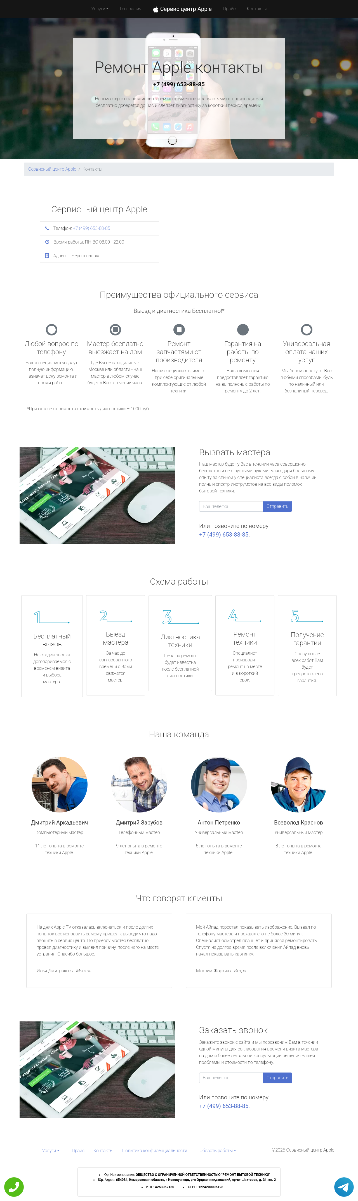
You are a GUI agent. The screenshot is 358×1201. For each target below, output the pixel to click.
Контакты (257, 8)
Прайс (229, 8)
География (130, 8)
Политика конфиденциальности (154, 1150)
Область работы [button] (216, 1150)
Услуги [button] (98, 8)
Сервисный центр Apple (52, 169)
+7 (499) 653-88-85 (179, 84)
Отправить (277, 506)
